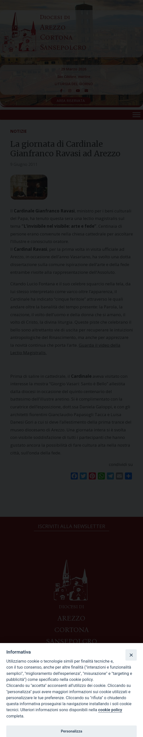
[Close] (130, 654)
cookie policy (110, 709)
